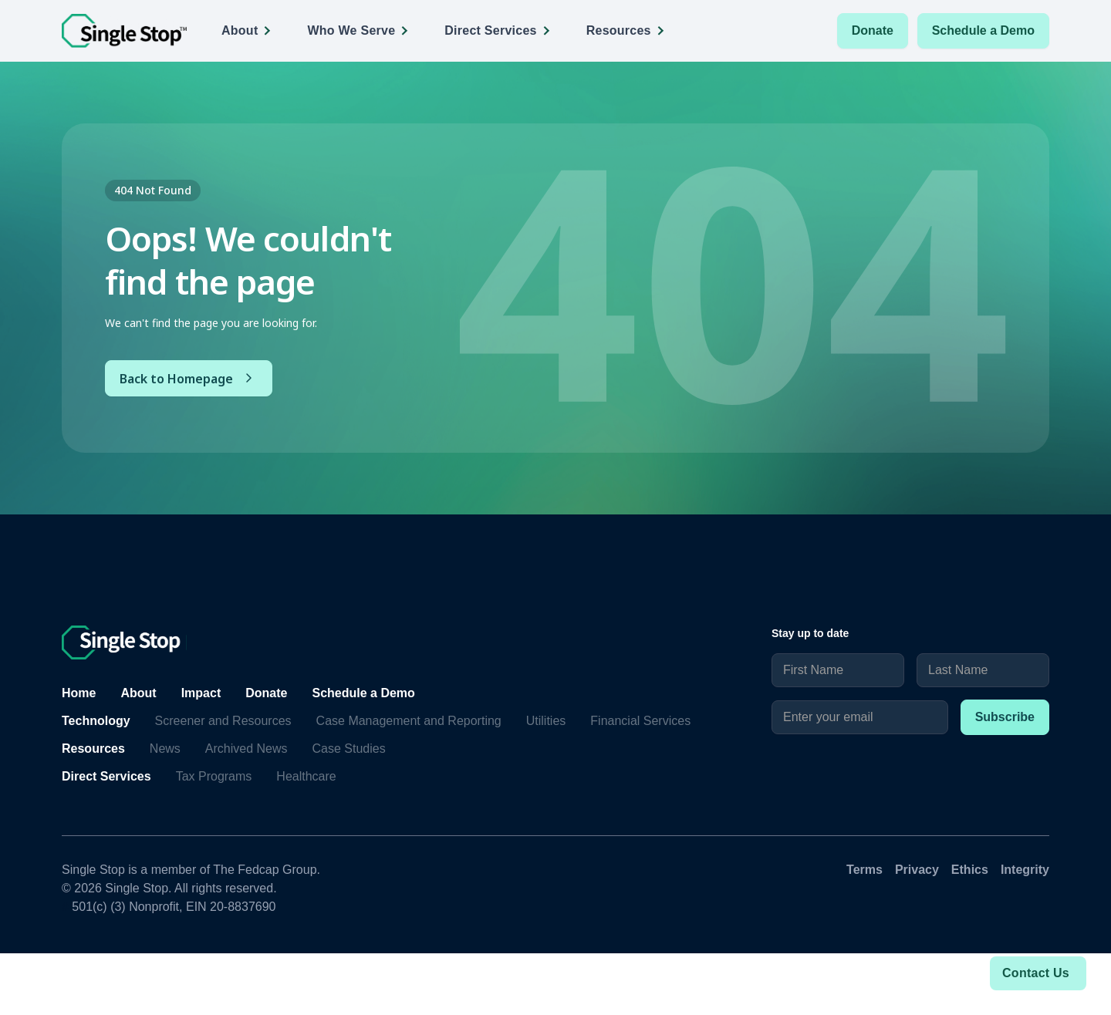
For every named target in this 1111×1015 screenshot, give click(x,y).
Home (79, 693)
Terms (864, 869)
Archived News (246, 748)
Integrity (1025, 869)
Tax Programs (214, 776)
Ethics (969, 869)
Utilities (546, 720)
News (165, 748)
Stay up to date (810, 633)
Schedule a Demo (983, 30)
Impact (201, 693)
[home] (124, 31)
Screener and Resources (223, 720)
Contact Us (1035, 973)
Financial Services (640, 720)
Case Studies (349, 748)
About (138, 693)
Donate (872, 30)
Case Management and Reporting (408, 720)
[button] (251, 31)
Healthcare (306, 776)
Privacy (917, 869)
